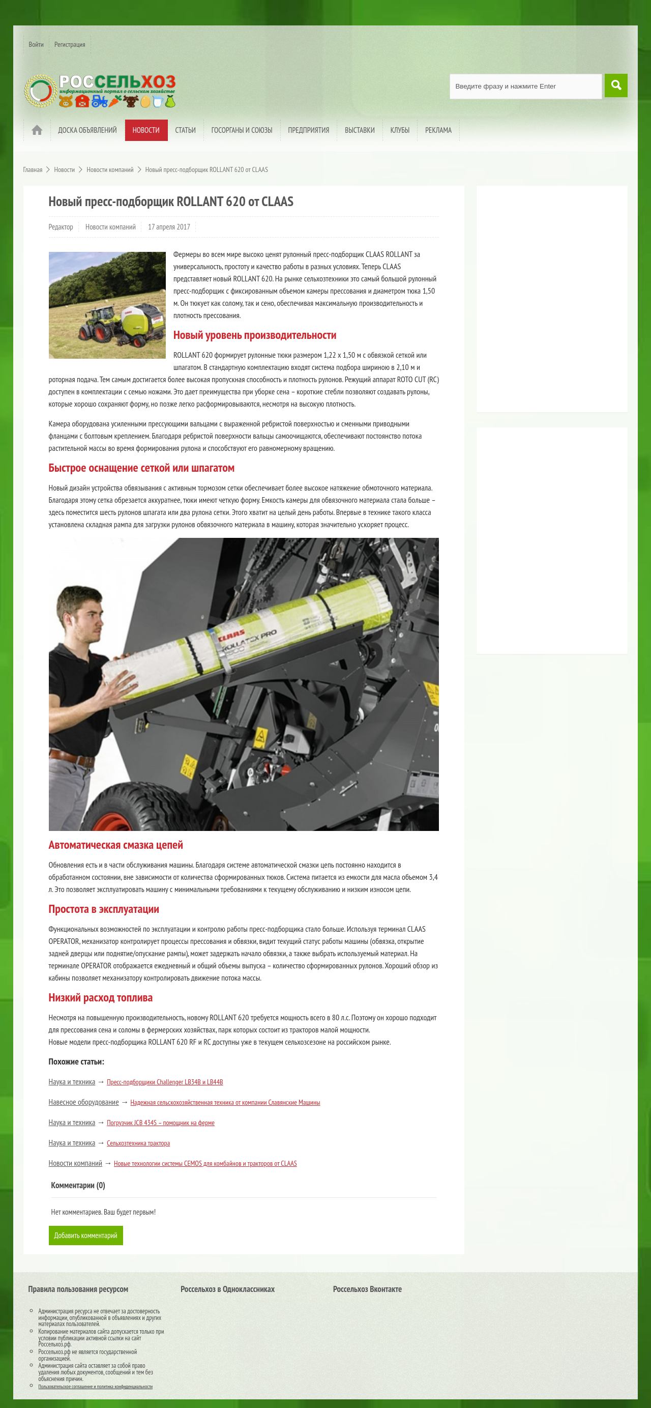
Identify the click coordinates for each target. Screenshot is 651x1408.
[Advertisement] (545, 303)
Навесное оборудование (84, 1102)
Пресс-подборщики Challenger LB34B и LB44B (165, 1081)
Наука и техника (72, 1081)
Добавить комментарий (88, 1235)
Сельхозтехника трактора (138, 1142)
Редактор (61, 227)
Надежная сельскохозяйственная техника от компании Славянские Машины (225, 1102)
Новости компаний (110, 227)
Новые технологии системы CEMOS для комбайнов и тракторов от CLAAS (205, 1163)
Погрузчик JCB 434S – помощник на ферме (161, 1122)
